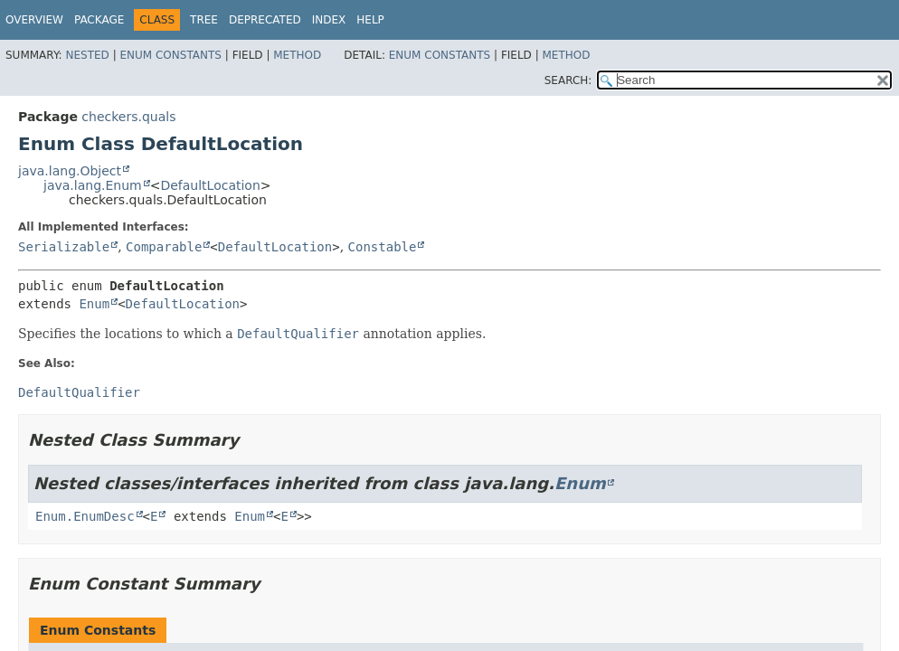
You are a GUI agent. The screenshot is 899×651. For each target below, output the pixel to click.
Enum (94, 304)
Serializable (63, 247)
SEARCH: (568, 80)
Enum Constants (170, 55)
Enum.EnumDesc (85, 516)
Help (370, 20)
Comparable (164, 247)
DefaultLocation (210, 185)
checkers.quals (128, 116)
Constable (382, 247)
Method (297, 55)
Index (329, 20)
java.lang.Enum (92, 185)
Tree (204, 20)
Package (99, 20)
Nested (87, 55)
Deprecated (265, 20)
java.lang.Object (69, 171)
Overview (34, 20)
